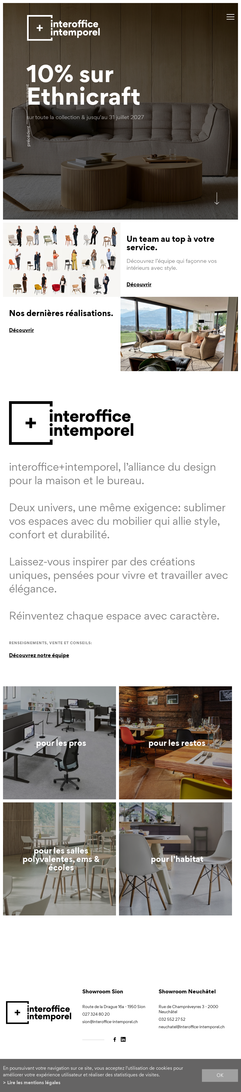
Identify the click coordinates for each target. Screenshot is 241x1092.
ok (220, 1075)
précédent (28, 136)
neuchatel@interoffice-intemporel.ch (192, 1026)
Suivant (27, 91)
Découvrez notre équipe (39, 655)
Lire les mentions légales (33, 1082)
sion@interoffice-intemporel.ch (110, 1021)
